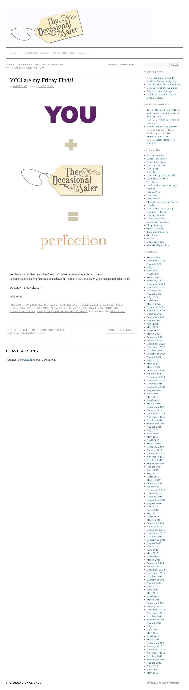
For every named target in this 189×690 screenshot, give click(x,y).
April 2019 (153, 400)
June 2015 (153, 549)
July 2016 (152, 506)
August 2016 (154, 503)
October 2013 (155, 616)
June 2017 (153, 470)
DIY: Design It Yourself (161, 175)
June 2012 (153, 669)
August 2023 (154, 264)
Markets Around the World (162, 202)
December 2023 (156, 260)
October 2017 (155, 460)
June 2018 (153, 433)
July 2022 (152, 297)
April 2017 (153, 476)
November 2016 (156, 493)
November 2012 (156, 652)
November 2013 (156, 613)
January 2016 (154, 526)
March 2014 (154, 599)
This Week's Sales (157, 231)
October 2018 (155, 420)
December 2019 (156, 377)
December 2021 (156, 307)
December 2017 (156, 453)
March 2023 (154, 277)
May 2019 (152, 396)
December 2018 (156, 413)
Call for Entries (59, 305)
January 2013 (154, 646)
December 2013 (156, 609)
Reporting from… (157, 218)
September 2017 (156, 463)
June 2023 (153, 270)
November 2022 (156, 287)
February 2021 (155, 337)
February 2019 (155, 406)
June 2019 (153, 393)
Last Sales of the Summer (162, 87)
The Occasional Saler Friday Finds (62, 311)
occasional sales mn (52, 308)
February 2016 (155, 523)
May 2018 (152, 436)
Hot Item (152, 195)
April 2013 (153, 636)
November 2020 (156, 347)
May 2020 (152, 363)
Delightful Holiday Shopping (164, 84)
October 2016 (155, 496)
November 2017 (156, 456)
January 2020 (154, 373)
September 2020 (156, 353)
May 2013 (152, 632)
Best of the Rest (156, 162)
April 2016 (153, 516)
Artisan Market (156, 155)
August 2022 (154, 293)
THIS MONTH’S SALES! (35, 53)
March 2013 (154, 639)
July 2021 (152, 323)
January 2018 (154, 450)
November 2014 (156, 573)
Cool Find (153, 168)
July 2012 (152, 666)
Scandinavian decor (158, 221)
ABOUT (83, 53)
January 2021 (154, 340)
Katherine (20, 86)
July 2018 (152, 430)
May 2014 (152, 593)
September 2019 (156, 387)
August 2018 (154, 426)
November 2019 (156, 380)
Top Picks (152, 235)
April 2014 (153, 596)
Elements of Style (157, 178)
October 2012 (155, 656)
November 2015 (156, 533)
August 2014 (154, 583)
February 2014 (155, 603)
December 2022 (156, 283)
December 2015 (156, 529)
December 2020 (156, 343)
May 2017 (152, 473)
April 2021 (153, 330)
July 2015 (152, 546)
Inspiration (153, 198)
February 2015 (155, 563)
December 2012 (156, 649)
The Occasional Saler (25, 682)
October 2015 (155, 536)
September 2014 (156, 579)
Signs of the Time (123, 64)
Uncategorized (155, 241)
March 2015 (154, 559)
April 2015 (153, 556)
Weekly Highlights (158, 245)
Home (14, 53)
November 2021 (156, 310)
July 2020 (152, 360)
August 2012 (154, 662)
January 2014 (154, 606)
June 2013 (153, 629)
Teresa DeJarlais (156, 110)
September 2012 (156, 659)
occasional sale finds (106, 305)
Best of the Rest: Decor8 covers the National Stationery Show (36, 332)
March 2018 (154, 443)
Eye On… (152, 182)
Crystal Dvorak (156, 126)
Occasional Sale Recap (160, 208)
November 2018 (156, 416)
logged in (26, 359)
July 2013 (152, 626)
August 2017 (154, 466)
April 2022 (153, 300)
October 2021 (155, 313)
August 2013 (154, 622)
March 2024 (154, 257)
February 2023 (155, 280)
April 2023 (153, 274)
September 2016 (156, 500)
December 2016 (156, 490)
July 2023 (152, 267)
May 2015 (152, 553)
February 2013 (155, 642)
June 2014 (153, 589)
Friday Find (154, 192)
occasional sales (22, 308)
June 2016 (153, 509)
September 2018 (156, 423)
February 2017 (155, 483)
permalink (117, 311)
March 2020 (154, 367)
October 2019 (155, 383)
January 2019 (154, 410)
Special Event (155, 228)
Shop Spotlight (155, 225)
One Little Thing (157, 211)
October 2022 (155, 290)
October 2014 (155, 576)
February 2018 (155, 446)
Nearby (151, 205)
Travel (150, 238)
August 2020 (154, 357)
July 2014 (152, 586)
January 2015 (154, 566)
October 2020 (155, 350)
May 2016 (152, 513)
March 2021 (154, 333)
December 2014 (156, 569)
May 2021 (152, 327)
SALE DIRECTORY (64, 53)
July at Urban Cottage (160, 91)
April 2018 (153, 440)
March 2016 (154, 519)
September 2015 (156, 539)
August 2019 (154, 390)
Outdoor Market (156, 215)
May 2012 (152, 672)
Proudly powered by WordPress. (165, 683)
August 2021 (154, 320)
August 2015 (154, 543)
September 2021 (156, 317)
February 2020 (155, 370)
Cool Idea (152, 172)
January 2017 (154, 486)
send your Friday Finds (86, 308)
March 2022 (154, 303)
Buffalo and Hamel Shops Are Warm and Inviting (163, 113)
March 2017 (154, 480)
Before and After (157, 158)
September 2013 (156, 619)
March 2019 (154, 403)
